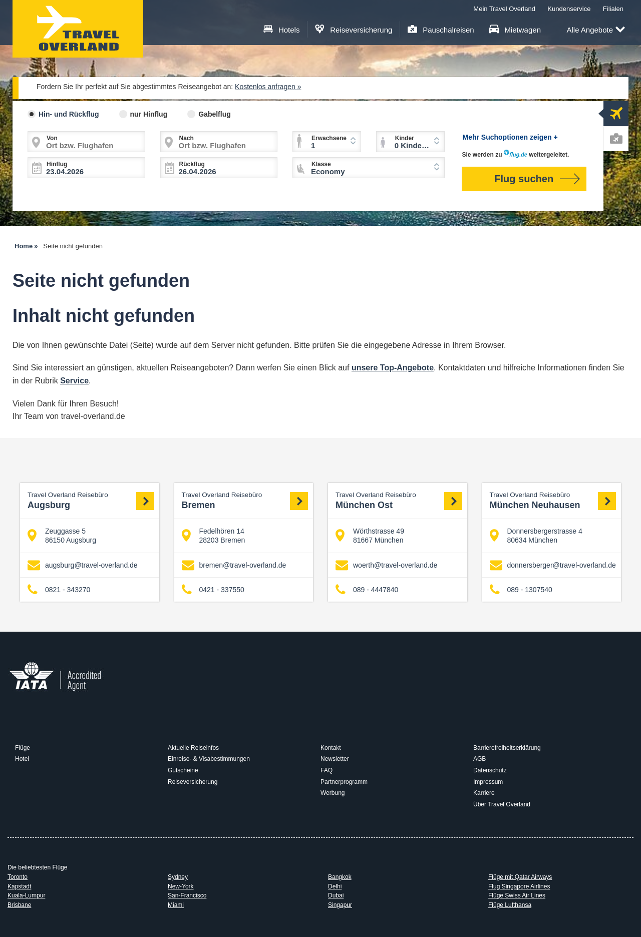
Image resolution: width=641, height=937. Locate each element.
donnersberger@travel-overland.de (553, 565)
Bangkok (340, 876)
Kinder (404, 138)
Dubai (336, 895)
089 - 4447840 (367, 590)
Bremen (245, 500)
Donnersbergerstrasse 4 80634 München (536, 535)
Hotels (281, 30)
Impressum (488, 781)
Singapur (340, 904)
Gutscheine (183, 770)
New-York (181, 886)
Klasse (321, 164)
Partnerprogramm (344, 781)
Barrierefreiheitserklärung (507, 747)
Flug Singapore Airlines (519, 886)
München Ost (399, 500)
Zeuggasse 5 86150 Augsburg (62, 535)
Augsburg (91, 500)
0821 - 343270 (59, 590)
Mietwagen (515, 30)
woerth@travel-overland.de (386, 565)
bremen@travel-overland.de (234, 565)
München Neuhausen (553, 500)
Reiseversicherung (354, 30)
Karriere (484, 792)
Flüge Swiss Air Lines (516, 895)
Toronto (18, 876)
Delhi (335, 886)
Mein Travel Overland (504, 9)
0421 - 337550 (213, 590)
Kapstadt (19, 886)
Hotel (22, 758)
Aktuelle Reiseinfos (193, 747)
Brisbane (19, 904)
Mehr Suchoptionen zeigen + (510, 137)
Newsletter (334, 758)
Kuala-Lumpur (26, 895)
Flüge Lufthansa (509, 904)
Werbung (332, 792)
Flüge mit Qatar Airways (520, 876)
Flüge (22, 747)
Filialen (613, 9)
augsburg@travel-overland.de (83, 565)
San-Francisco (187, 895)
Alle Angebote (595, 30)
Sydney (178, 876)
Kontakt (330, 747)
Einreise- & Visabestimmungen (209, 758)
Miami (176, 904)
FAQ (326, 770)
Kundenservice (568, 9)
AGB (479, 758)
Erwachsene (329, 138)
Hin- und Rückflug (69, 114)
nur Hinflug (149, 114)
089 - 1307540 (521, 590)
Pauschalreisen (441, 30)
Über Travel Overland (501, 804)
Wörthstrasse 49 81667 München (370, 535)
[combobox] (368, 167)
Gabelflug (214, 114)
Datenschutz (490, 770)
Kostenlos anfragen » (268, 87)
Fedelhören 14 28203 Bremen (213, 535)
